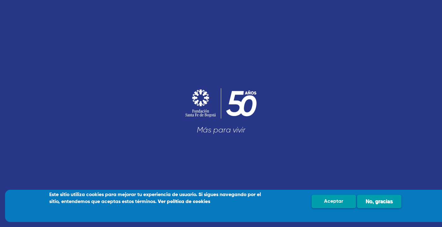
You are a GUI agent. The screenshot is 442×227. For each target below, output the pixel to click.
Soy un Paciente (99, 136)
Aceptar (333, 201)
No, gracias (379, 201)
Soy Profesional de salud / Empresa (99, 158)
